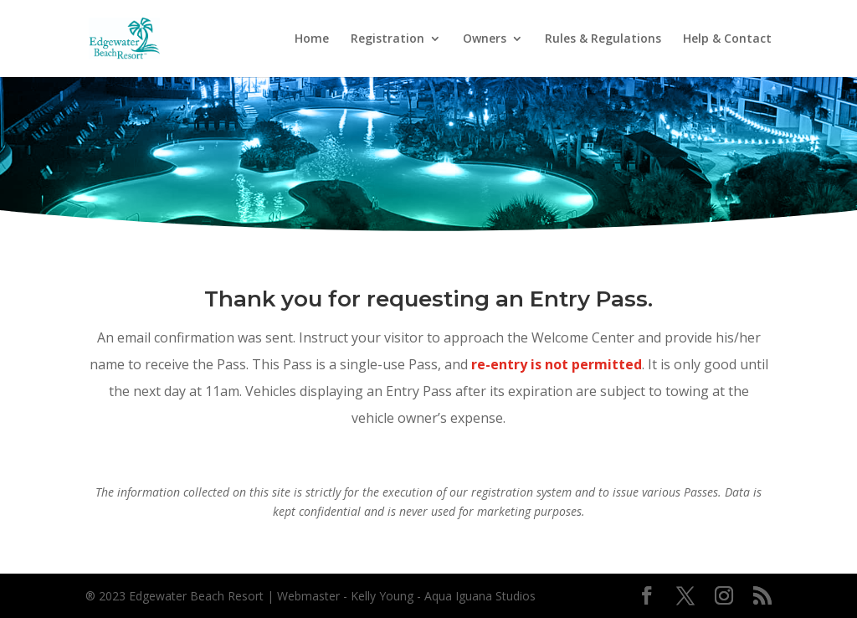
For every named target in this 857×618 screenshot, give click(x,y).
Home (312, 39)
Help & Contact (727, 39)
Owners (484, 39)
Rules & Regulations (603, 39)
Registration (387, 39)
